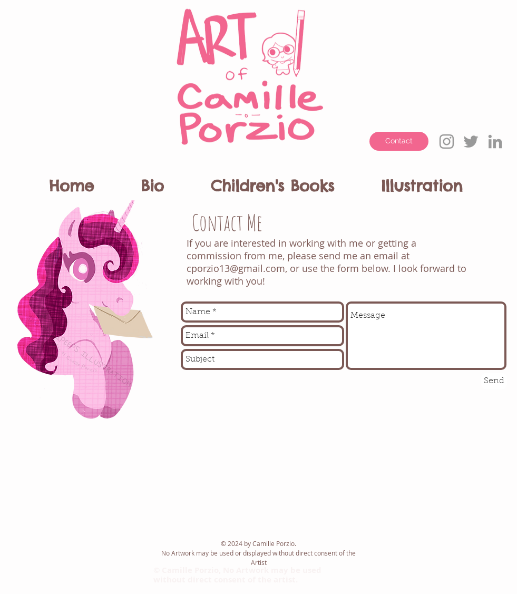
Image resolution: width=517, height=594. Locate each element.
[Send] (494, 381)
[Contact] (398, 141)
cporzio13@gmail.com (236, 268)
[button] (171, 181)
